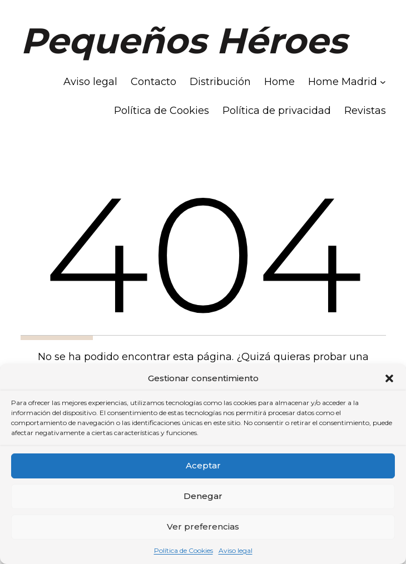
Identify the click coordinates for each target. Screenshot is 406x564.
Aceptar (203, 465)
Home (279, 82)
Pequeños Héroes (184, 40)
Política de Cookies (183, 550)
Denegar (203, 496)
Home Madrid (342, 82)
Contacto (153, 82)
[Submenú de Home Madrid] (383, 82)
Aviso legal (235, 550)
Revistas (365, 110)
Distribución (220, 82)
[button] (389, 378)
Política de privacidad (276, 110)
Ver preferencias (203, 526)
